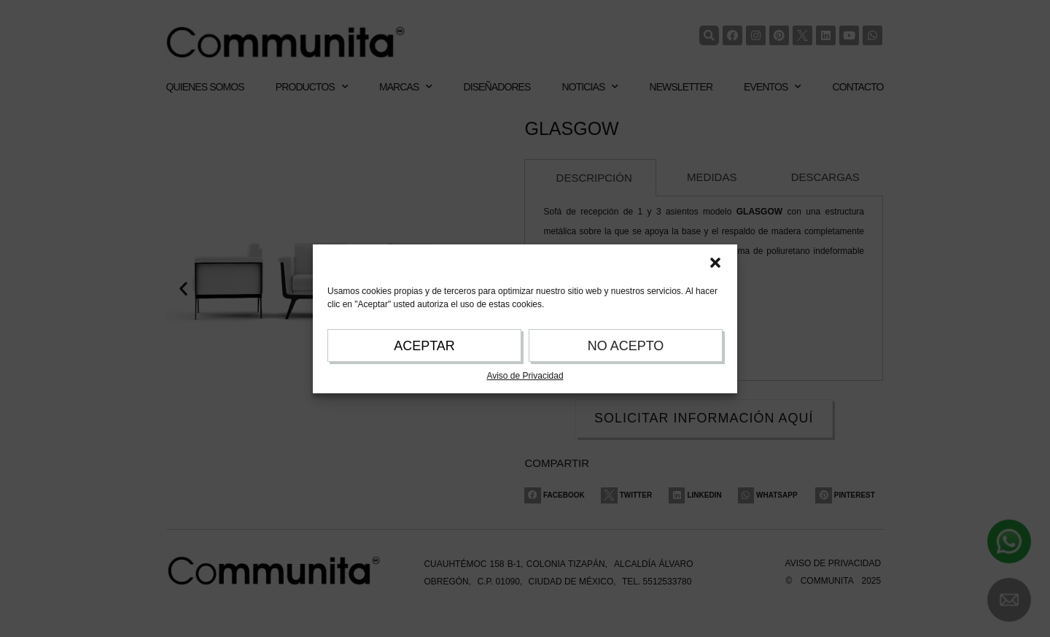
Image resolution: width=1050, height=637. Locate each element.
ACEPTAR (424, 346)
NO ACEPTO (626, 346)
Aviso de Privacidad (524, 376)
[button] (715, 262)
